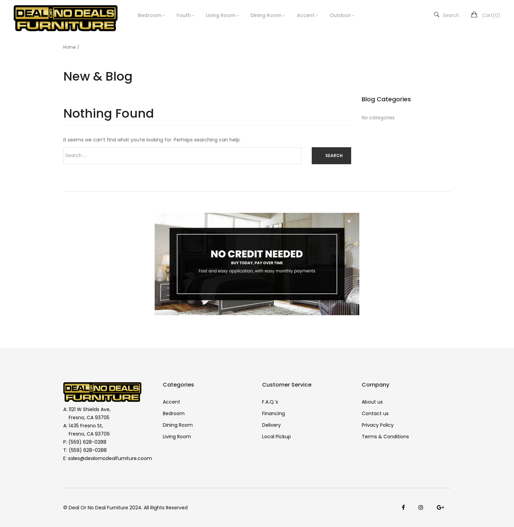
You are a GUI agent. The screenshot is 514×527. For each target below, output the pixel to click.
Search (446, 15)
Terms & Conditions (385, 436)
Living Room (220, 15)
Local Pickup (276, 436)
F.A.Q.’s (270, 401)
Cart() (491, 15)
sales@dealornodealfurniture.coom (110, 458)
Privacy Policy (378, 425)
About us (372, 401)
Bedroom (149, 15)
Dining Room (266, 15)
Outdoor (340, 15)
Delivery (271, 425)
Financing (273, 413)
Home (69, 47)
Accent (305, 15)
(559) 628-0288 (87, 442)
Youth (183, 15)
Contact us (375, 413)
